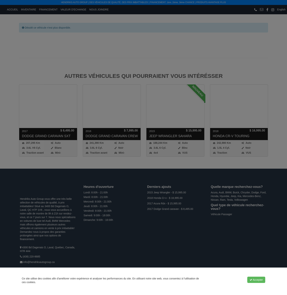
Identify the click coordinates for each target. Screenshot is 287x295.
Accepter (256, 279)
